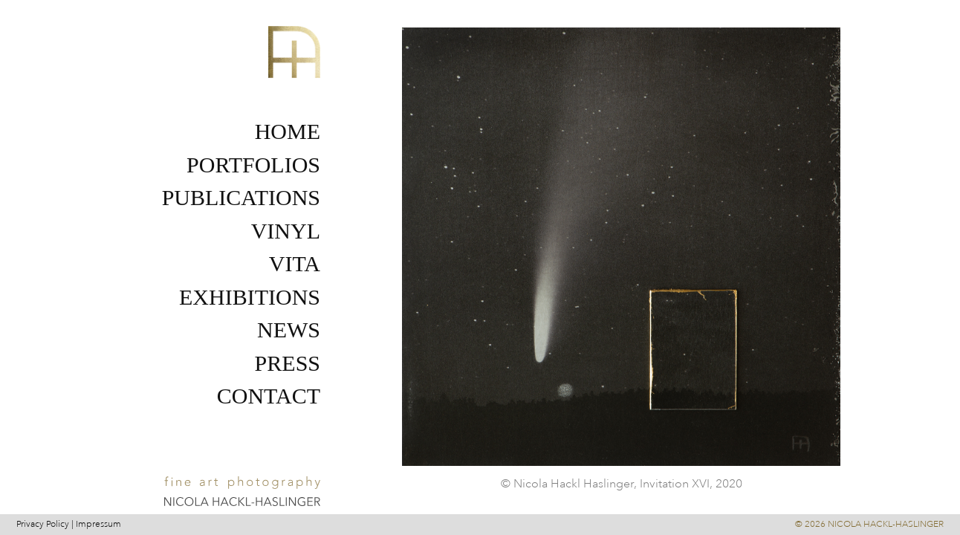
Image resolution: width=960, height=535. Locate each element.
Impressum (98, 524)
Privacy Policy (42, 524)
